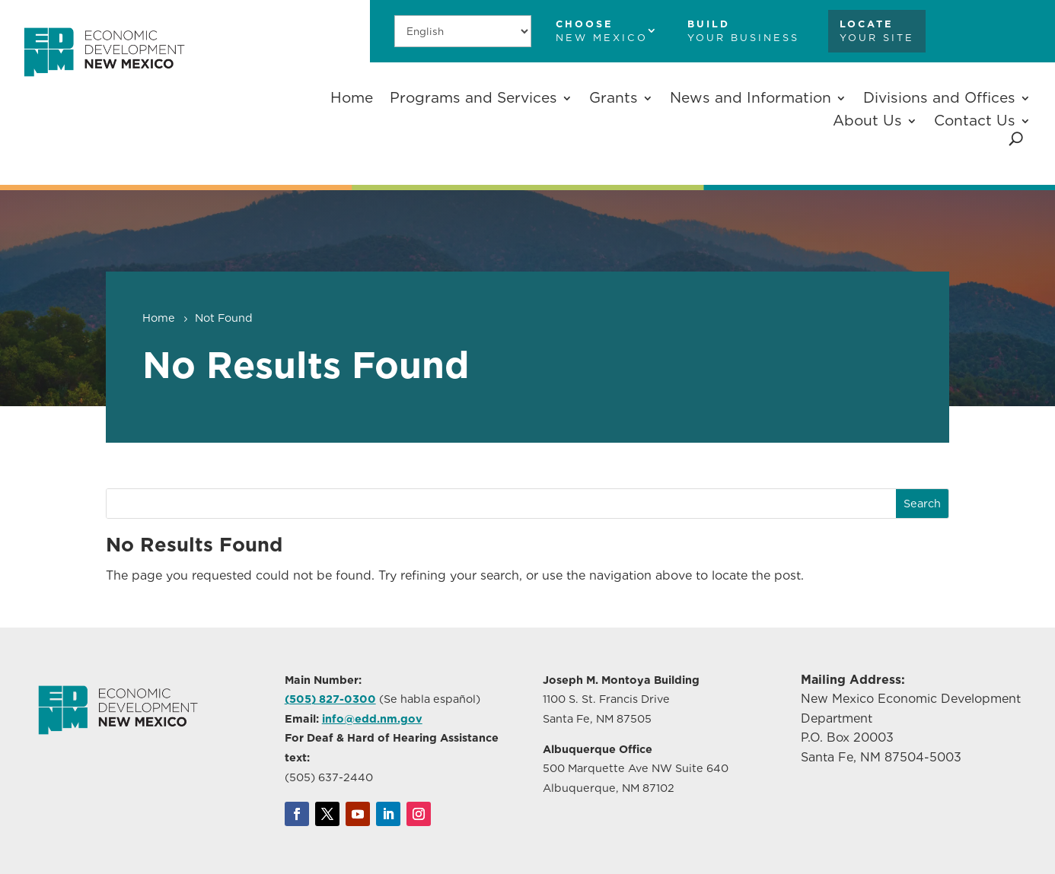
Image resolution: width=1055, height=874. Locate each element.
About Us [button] (867, 120)
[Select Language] (462, 30)
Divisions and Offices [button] (939, 97)
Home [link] (351, 97)
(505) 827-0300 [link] (330, 698)
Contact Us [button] (974, 120)
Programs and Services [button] (473, 97)
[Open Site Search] (1015, 138)
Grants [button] (613, 97)
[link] (104, 84)
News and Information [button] (750, 97)
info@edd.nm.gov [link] (372, 718)
